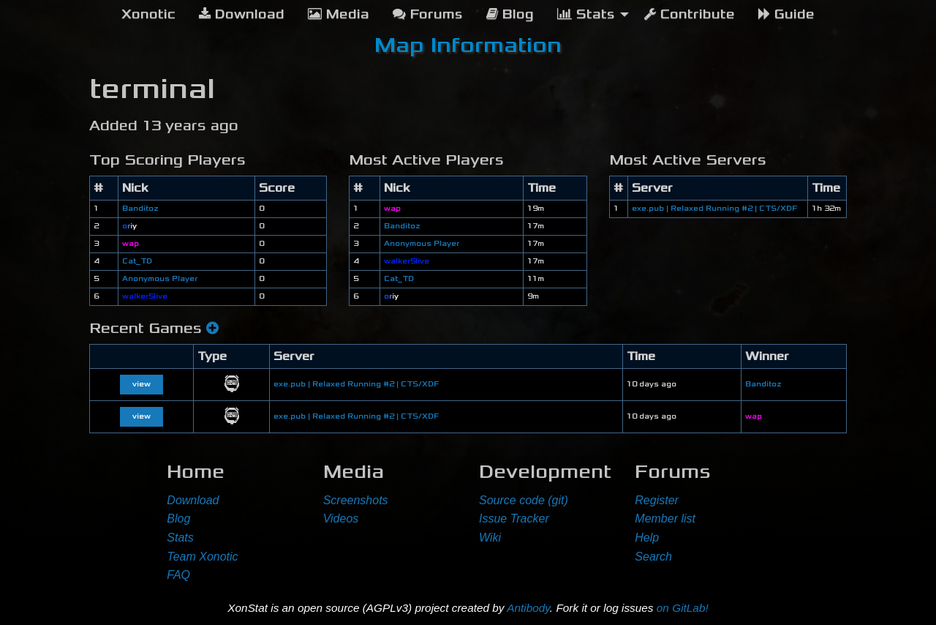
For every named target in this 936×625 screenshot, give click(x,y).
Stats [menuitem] (586, 14)
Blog (178, 518)
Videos (341, 518)
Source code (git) (523, 500)
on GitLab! (683, 608)
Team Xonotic (202, 556)
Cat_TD (137, 261)
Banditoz (140, 208)
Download (193, 500)
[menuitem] (148, 14)
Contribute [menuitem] (689, 14)
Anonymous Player (159, 278)
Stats (180, 537)
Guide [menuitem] (786, 14)
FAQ (178, 575)
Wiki (490, 537)
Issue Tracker (514, 518)
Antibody (528, 608)
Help (647, 537)
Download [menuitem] (241, 14)
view (141, 384)
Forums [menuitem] (428, 14)
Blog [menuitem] (510, 14)
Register (657, 500)
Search (653, 556)
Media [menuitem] (338, 14)
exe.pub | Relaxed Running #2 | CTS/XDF (714, 208)
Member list (665, 518)
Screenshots (355, 500)
